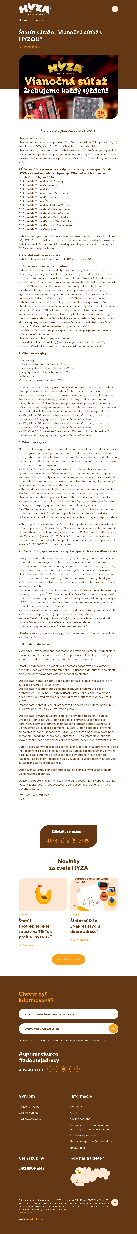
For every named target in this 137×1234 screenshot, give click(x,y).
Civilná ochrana (80, 1118)
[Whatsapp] (74, 840)
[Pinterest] (68, 840)
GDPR (74, 1112)
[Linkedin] (62, 840)
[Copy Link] (80, 840)
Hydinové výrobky (30, 1118)
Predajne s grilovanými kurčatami (91, 1141)
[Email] (86, 840)
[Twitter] (55, 840)
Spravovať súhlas (27, 1212)
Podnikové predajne (83, 1135)
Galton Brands (36, 1219)
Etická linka (77, 1147)
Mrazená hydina (29, 1106)
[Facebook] (49, 840)
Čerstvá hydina (28, 1112)
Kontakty (76, 1106)
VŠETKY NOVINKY (68, 959)
